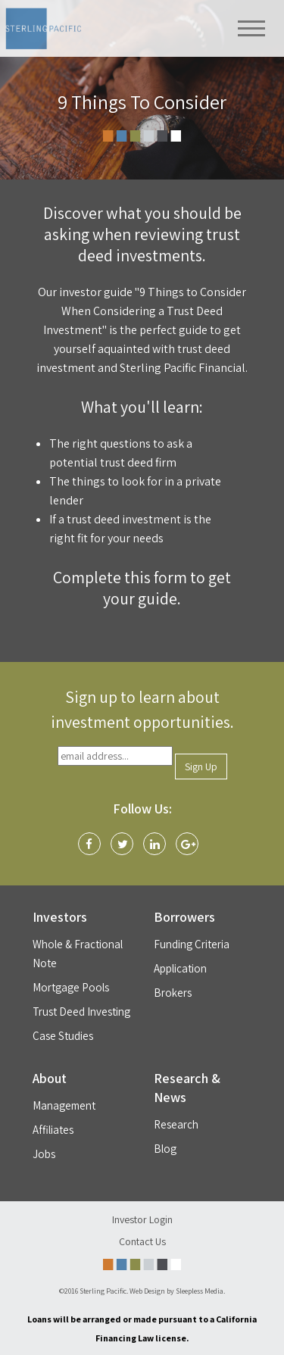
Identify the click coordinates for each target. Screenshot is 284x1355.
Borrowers (184, 917)
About (50, 1078)
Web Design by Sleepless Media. (177, 1291)
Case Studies (63, 1036)
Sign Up (201, 766)
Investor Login (142, 1219)
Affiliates (53, 1129)
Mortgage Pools (71, 987)
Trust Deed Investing (81, 1011)
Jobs (44, 1154)
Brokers (173, 992)
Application (180, 968)
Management (64, 1105)
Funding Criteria (191, 944)
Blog (165, 1148)
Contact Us (142, 1241)
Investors (60, 917)
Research (176, 1124)
